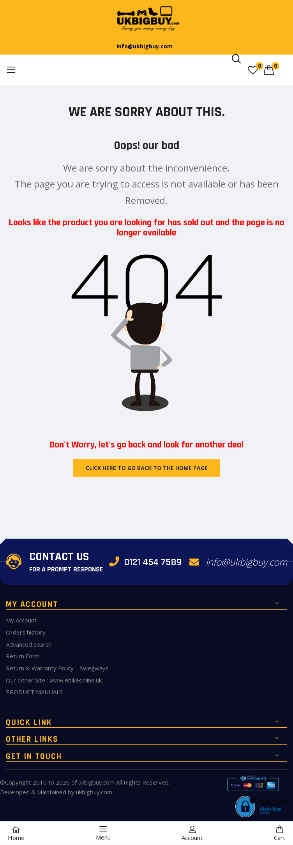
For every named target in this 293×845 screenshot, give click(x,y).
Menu (103, 833)
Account (192, 833)
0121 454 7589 (145, 562)
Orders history (26, 632)
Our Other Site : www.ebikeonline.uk (54, 680)
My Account (21, 620)
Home (16, 833)
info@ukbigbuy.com (144, 46)
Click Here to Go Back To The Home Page (147, 468)
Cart (279, 833)
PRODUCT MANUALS (34, 692)
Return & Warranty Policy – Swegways (57, 668)
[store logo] (146, 19)
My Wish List (259, 66)
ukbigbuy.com (96, 782)
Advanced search (28, 644)
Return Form (23, 656)
